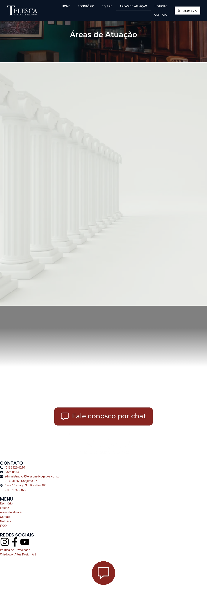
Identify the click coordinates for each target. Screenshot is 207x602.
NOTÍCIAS (161, 6)
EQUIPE (107, 6)
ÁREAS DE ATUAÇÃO (133, 6)
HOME (66, 6)
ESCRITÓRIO (86, 6)
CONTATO (160, 14)
